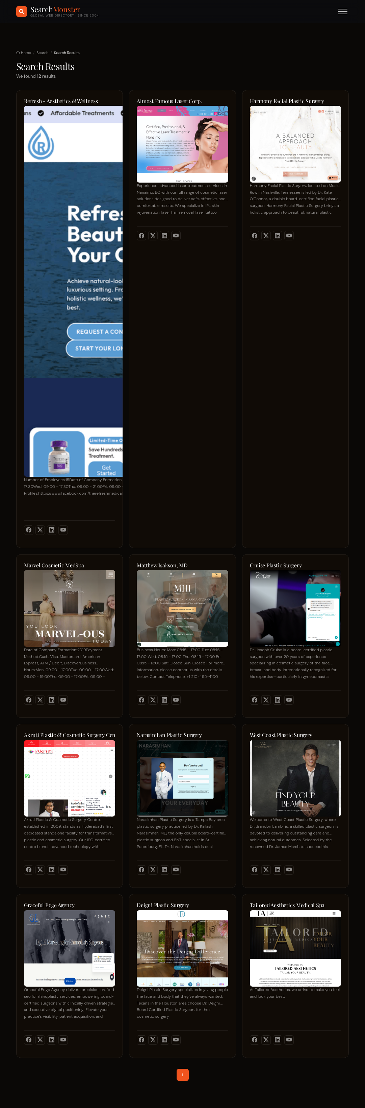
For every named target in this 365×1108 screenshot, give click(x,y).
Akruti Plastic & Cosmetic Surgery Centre (69, 735)
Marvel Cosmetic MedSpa (54, 565)
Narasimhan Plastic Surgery (169, 735)
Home (23, 52)
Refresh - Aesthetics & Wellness (61, 101)
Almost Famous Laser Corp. (169, 101)
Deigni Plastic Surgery (163, 905)
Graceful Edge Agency (49, 905)
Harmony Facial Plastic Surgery (287, 101)
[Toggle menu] (343, 11)
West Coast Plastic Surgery (281, 735)
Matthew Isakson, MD (162, 565)
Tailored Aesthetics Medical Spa (287, 905)
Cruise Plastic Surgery (276, 565)
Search (42, 52)
